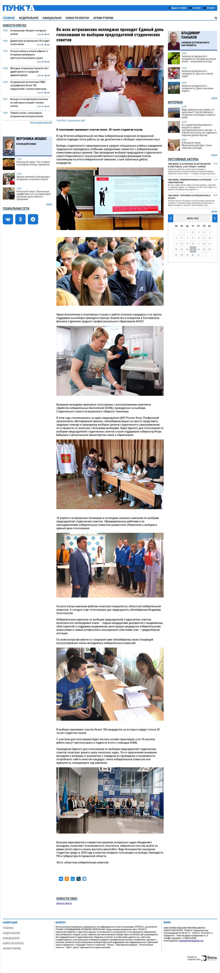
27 (176, 255)
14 (182, 243)
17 (198, 243)
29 (187, 255)
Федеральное (28, 18)
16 (193, 243)
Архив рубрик (103, 18)
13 (176, 243)
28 (182, 255)
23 (193, 249)
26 (209, 249)
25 (204, 249)
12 (209, 238)
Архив (49, 204)
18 (204, 243)
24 (198, 249)
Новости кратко (77, 18)
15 (187, 243)
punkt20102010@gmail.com (191, 940)
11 (204, 238)
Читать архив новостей (41, 122)
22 (187, 249)
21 (182, 249)
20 (176, 249)
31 (198, 255)
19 (209, 243)
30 (193, 255)
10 (198, 238)
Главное (9, 18)
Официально (52, 18)
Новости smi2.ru (64, 903)
